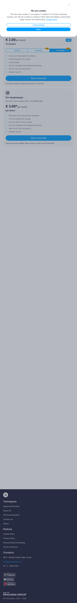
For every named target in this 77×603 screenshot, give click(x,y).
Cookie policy (51, 52)
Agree (38, 62)
